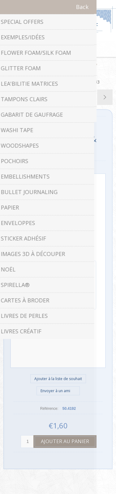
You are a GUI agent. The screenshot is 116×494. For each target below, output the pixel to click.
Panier (66, 49)
